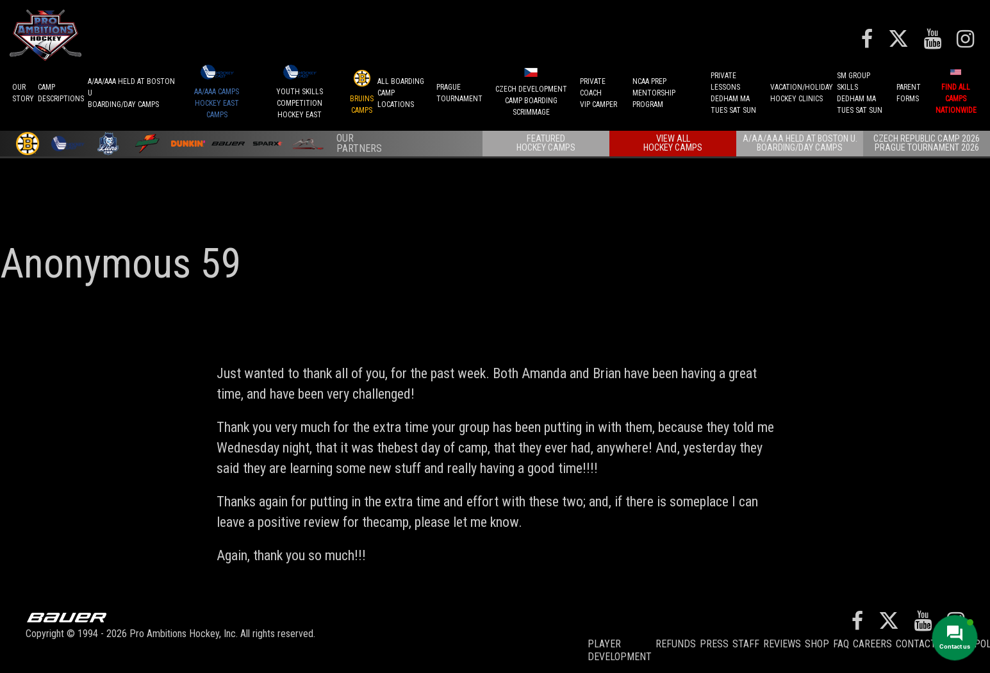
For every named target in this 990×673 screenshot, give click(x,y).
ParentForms (908, 93)
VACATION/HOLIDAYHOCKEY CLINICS (801, 93)
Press (714, 644)
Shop (817, 644)
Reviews (782, 644)
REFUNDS (676, 644)
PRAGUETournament (459, 93)
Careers (872, 644)
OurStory (23, 93)
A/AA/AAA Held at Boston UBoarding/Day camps (131, 93)
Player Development (620, 650)
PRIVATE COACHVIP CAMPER (598, 93)
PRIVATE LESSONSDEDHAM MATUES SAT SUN (733, 93)
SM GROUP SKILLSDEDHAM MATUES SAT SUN (859, 93)
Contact (916, 644)
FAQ (841, 644)
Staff (745, 644)
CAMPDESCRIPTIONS (61, 93)
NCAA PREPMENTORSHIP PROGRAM (653, 93)
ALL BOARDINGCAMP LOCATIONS (400, 93)
